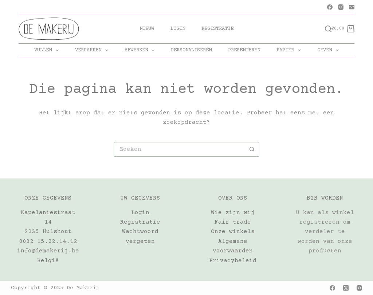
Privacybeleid (232, 260)
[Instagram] (340, 7)
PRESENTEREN (244, 50)
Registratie (217, 29)
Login (177, 29)
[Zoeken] (328, 28)
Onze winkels (233, 231)
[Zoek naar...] (179, 149)
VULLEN (48, 50)
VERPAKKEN (93, 50)
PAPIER (290, 50)
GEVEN (329, 50)
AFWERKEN (141, 50)
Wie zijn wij (233, 212)
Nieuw (147, 29)
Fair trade (233, 222)
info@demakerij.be (48, 251)
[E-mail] (351, 7)
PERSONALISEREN (191, 50)
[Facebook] (330, 7)
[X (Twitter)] (346, 288)
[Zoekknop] (252, 149)
